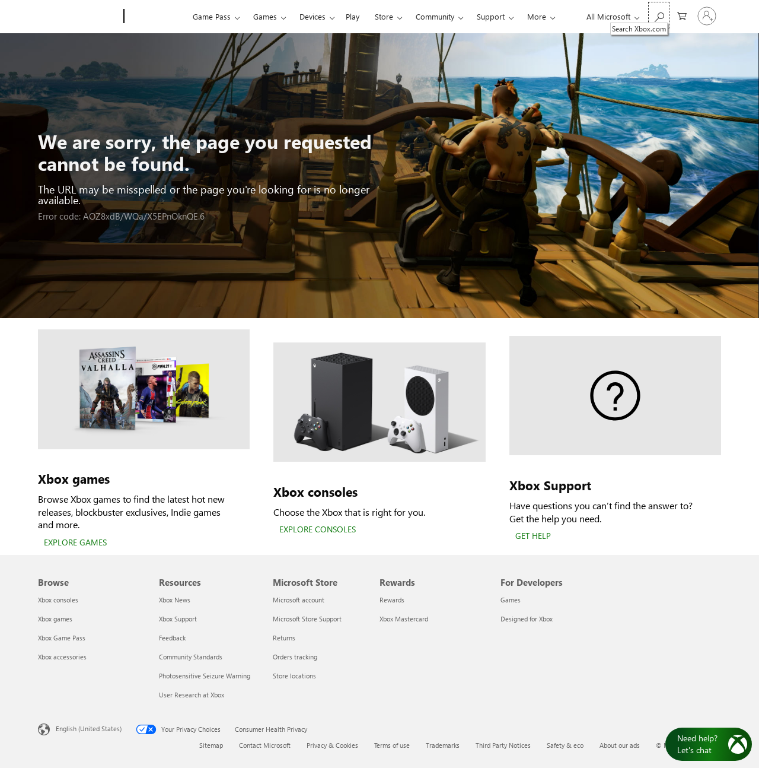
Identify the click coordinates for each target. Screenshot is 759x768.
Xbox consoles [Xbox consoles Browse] (58, 600)
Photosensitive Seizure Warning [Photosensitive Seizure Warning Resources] (204, 676)
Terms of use (392, 745)
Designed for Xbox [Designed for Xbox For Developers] (526, 619)
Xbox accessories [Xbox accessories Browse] (62, 657)
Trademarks (443, 745)
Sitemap (211, 745)
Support (491, 16)
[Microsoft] (78, 17)
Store (384, 16)
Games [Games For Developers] (510, 600)
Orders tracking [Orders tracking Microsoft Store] (295, 657)
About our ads (619, 745)
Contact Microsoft (265, 745)
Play (352, 16)
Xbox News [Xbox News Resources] (174, 600)
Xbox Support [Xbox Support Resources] (178, 619)
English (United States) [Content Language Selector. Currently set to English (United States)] (89, 728)
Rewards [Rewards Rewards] (392, 600)
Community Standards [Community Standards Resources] (190, 657)
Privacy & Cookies (332, 745)
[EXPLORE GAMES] (75, 543)
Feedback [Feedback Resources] (172, 638)
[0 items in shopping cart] (682, 15)
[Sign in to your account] (707, 16)
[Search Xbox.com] (658, 15)
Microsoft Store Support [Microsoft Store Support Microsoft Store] (307, 619)
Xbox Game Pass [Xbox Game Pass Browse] (61, 638)
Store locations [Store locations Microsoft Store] (294, 676)
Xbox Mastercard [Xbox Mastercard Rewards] (404, 619)
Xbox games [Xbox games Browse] (55, 619)
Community (435, 16)
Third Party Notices (503, 745)
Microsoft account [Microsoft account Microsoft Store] (298, 600)
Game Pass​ (212, 16)
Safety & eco (565, 745)
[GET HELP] (533, 536)
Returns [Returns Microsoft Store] (284, 638)
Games (265, 16)
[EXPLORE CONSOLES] (317, 530)
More (536, 16)
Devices (312, 16)
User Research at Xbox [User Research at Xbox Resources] (191, 695)
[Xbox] (157, 17)
